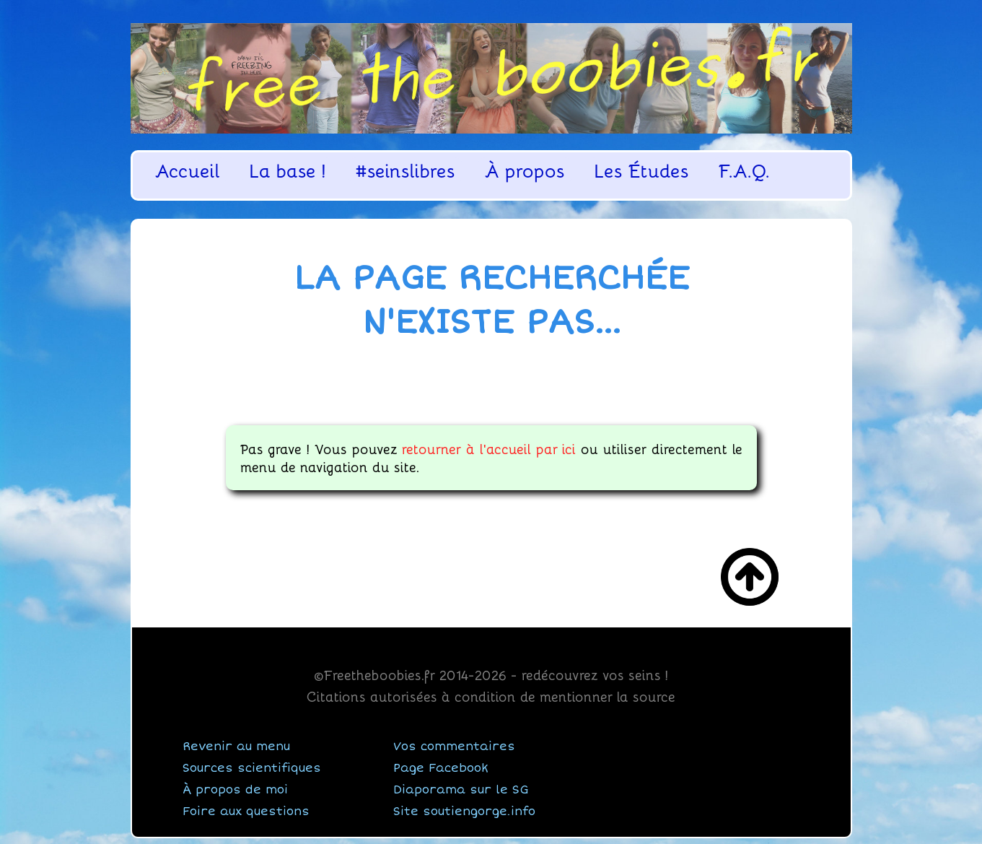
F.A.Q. (744, 170)
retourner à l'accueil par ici (489, 448)
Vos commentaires (454, 746)
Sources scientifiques (252, 768)
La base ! (288, 170)
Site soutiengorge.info (464, 811)
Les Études (642, 170)
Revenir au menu (236, 746)
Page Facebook (440, 768)
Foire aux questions (246, 811)
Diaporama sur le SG (460, 790)
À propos (525, 170)
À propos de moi (235, 790)
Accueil (187, 170)
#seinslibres (405, 170)
